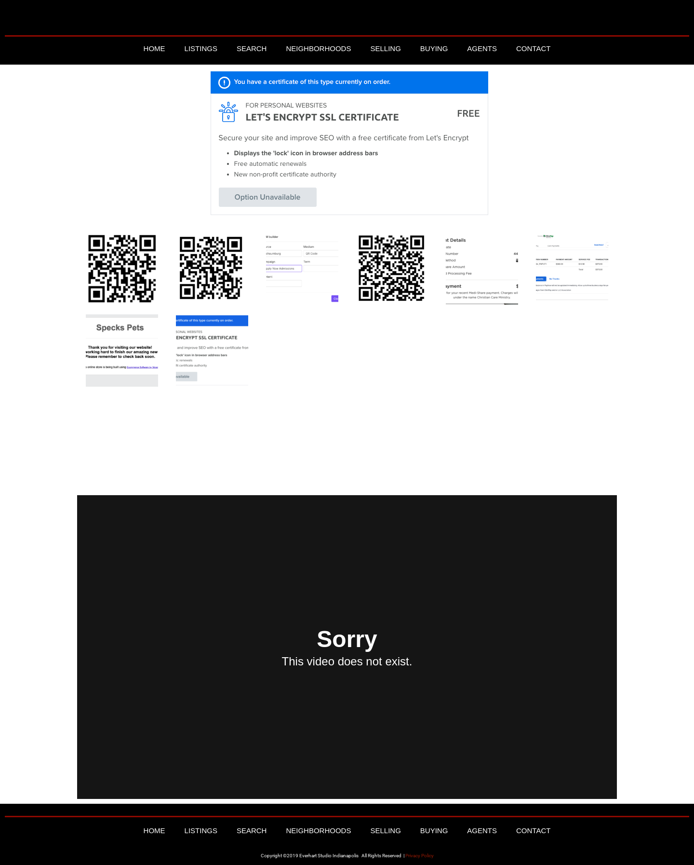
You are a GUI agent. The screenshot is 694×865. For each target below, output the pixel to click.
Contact (533, 48)
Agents (482, 48)
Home (154, 48)
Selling (385, 48)
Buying (434, 48)
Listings (201, 48)
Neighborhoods (318, 48)
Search (252, 48)
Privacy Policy (419, 855)
